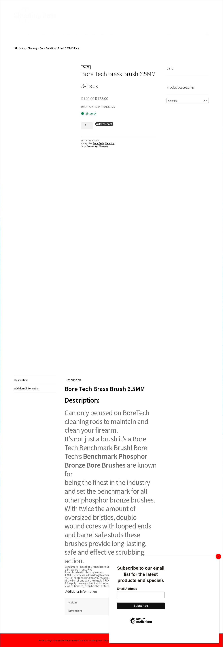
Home (18, 34)
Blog (104, 34)
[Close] (218, 568)
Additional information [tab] (26, 388)
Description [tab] (21, 380)
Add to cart (104, 124)
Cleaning (32, 48)
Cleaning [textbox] (186, 100)
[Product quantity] (87, 125)
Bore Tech (98, 143)
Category (34, 34)
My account (58, 34)
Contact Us (83, 34)
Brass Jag (92, 145)
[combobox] (188, 100)
